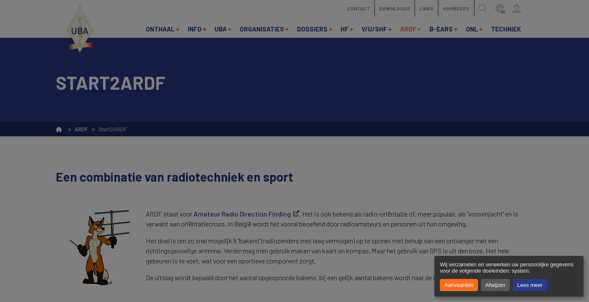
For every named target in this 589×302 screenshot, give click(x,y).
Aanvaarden (458, 285)
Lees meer (529, 285)
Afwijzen (496, 285)
